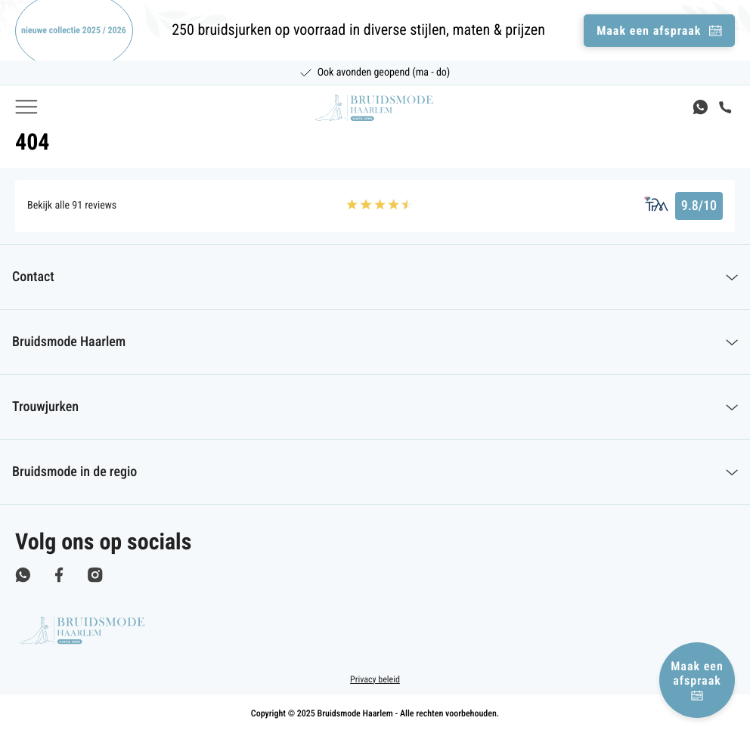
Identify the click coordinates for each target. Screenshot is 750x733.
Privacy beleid (375, 679)
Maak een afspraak (697, 680)
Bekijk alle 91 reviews (71, 205)
